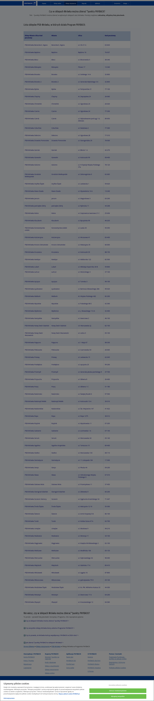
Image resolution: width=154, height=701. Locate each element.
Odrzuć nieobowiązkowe (118, 691)
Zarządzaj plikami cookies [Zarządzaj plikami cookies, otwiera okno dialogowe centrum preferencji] (118, 685)
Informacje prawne (9, 698)
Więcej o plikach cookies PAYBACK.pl (69, 694)
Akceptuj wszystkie (118, 696)
